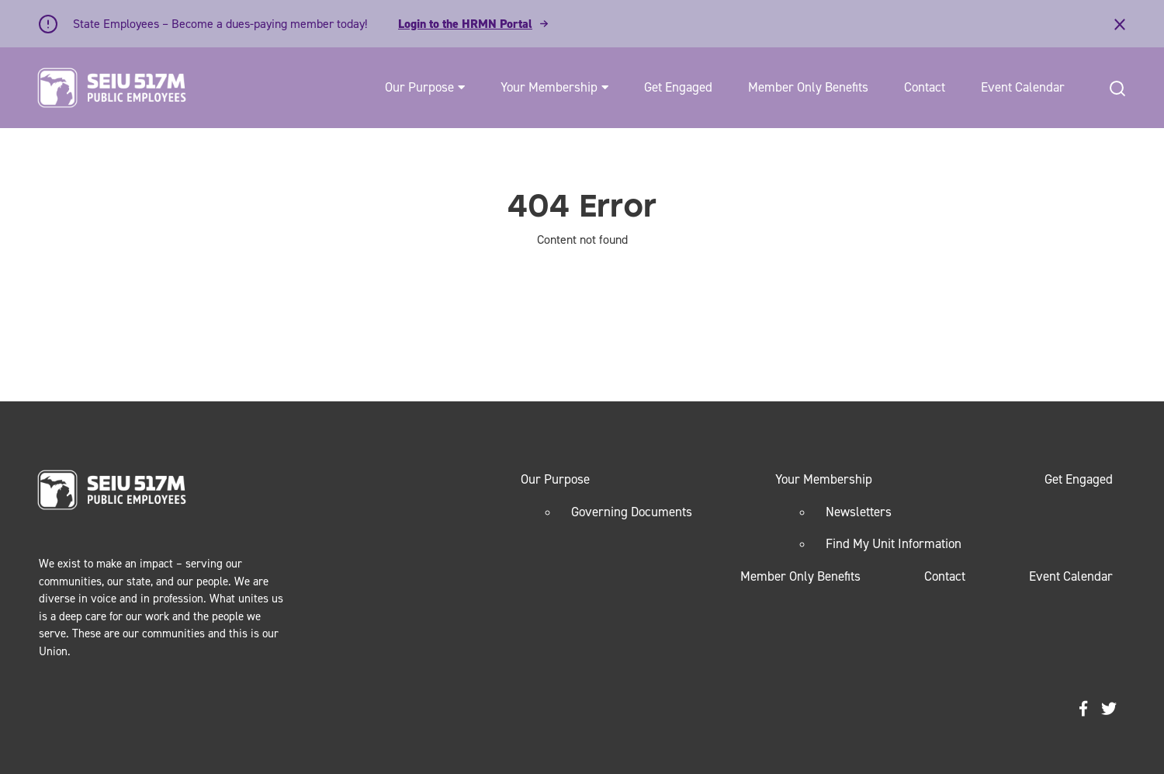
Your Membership (549, 86)
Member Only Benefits (808, 86)
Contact (924, 86)
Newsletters (859, 511)
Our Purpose (419, 86)
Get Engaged (678, 86)
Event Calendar (1023, 86)
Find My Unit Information (893, 543)
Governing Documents (631, 511)
